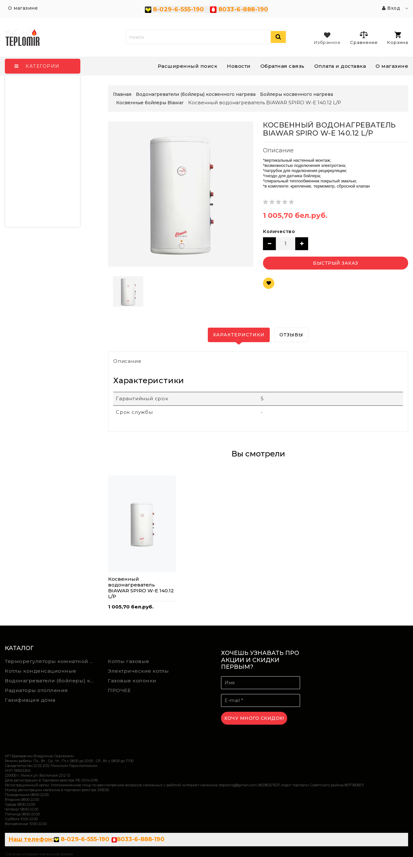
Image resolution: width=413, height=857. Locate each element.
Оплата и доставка (340, 66)
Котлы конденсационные (40, 671)
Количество (279, 231)
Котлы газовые (128, 661)
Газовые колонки (132, 681)
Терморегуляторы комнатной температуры (51, 661)
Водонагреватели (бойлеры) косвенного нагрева (51, 681)
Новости (239, 66)
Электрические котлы (138, 671)
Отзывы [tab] (291, 335)
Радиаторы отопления (36, 690)
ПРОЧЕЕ (119, 690)
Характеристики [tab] (239, 335)
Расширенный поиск (187, 66)
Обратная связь (282, 66)
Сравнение (364, 38)
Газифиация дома (30, 700)
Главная (122, 94)
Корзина (397, 38)
